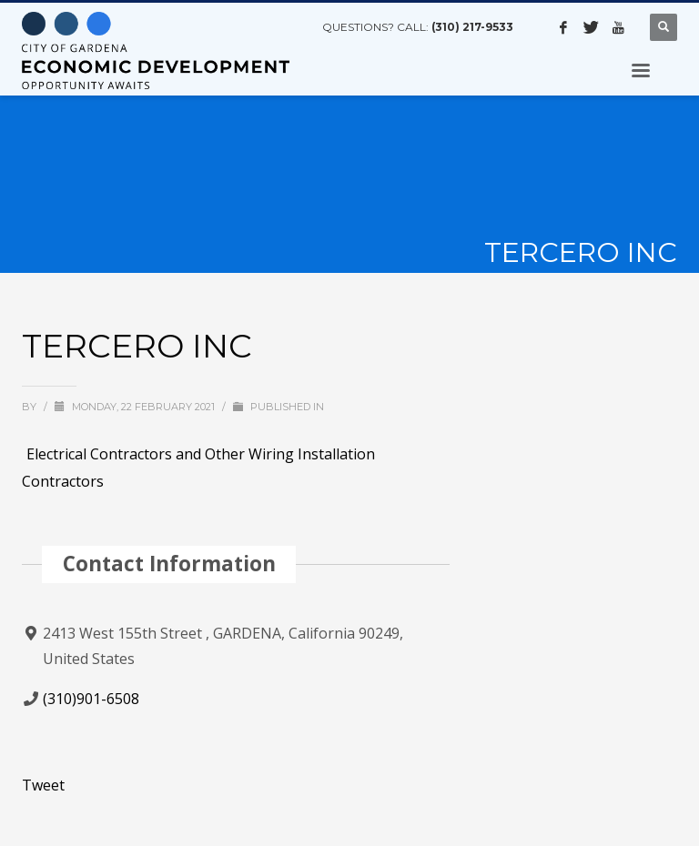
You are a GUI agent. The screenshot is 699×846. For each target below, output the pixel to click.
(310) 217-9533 (472, 27)
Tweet (43, 785)
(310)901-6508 (91, 699)
